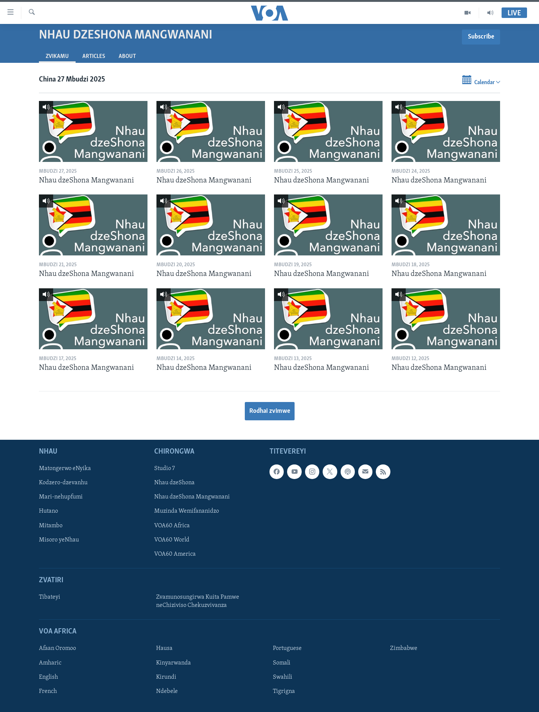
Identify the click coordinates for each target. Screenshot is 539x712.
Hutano (48, 512)
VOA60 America (175, 554)
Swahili (282, 677)
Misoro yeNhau (59, 540)
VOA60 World (171, 540)
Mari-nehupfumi (61, 497)
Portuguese (287, 649)
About (127, 56)
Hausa (164, 649)
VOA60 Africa (172, 526)
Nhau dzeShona (174, 483)
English (48, 677)
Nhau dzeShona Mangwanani (192, 497)
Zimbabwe (403, 649)
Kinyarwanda (173, 663)
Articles (93, 56)
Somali (281, 663)
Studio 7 (164, 469)
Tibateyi (49, 597)
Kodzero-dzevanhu (63, 483)
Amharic (50, 663)
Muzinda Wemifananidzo (186, 512)
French (48, 691)
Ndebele (167, 691)
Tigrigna (284, 691)
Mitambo (51, 526)
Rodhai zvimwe (269, 411)
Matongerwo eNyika (65, 469)
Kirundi (166, 677)
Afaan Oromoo (57, 649)
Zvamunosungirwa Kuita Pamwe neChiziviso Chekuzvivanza (197, 601)
